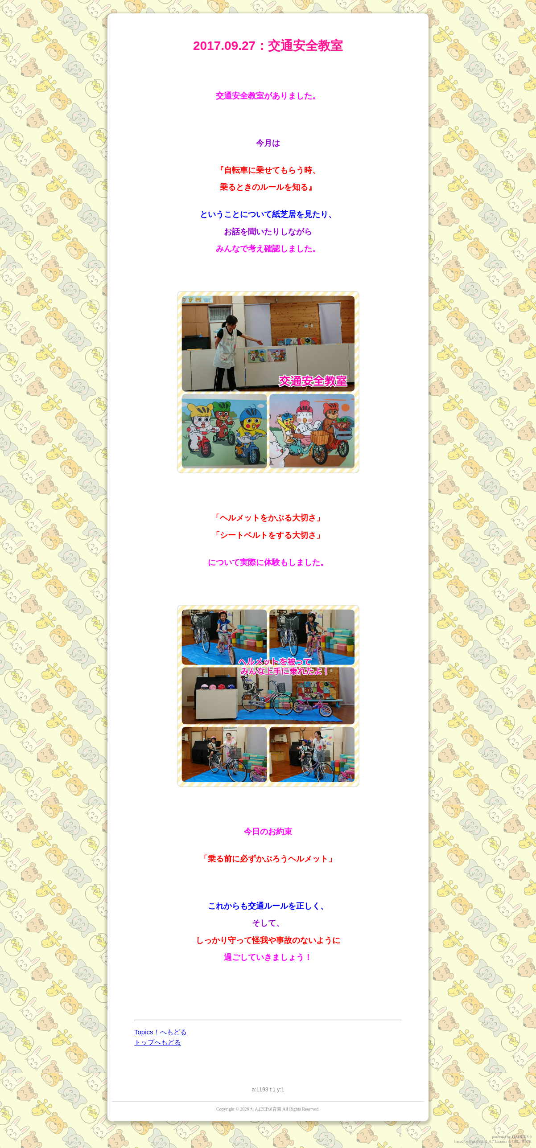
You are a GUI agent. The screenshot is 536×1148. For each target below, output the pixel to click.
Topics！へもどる (160, 1032)
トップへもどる (157, 1042)
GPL (516, 1141)
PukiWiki (477, 1141)
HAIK (517, 1137)
